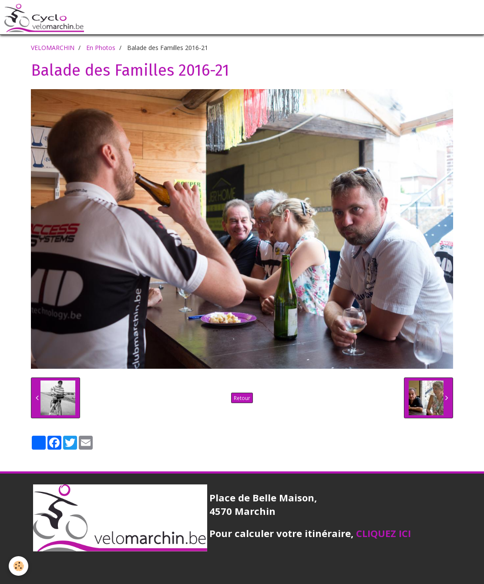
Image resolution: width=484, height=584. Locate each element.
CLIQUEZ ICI (383, 533)
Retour (242, 397)
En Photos (100, 47)
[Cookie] (18, 566)
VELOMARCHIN (52, 47)
